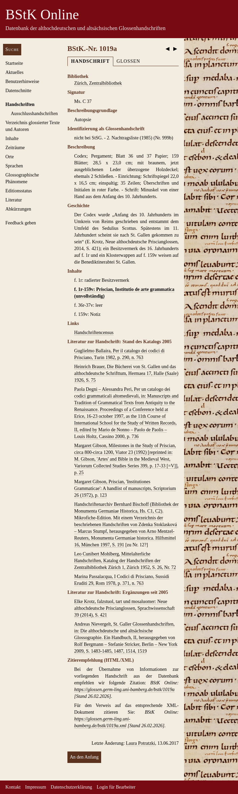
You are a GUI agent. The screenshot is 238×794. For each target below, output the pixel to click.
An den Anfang (84, 757)
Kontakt (13, 787)
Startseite (14, 63)
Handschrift (90, 61)
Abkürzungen (18, 209)
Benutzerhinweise (22, 81)
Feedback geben (20, 222)
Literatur (13, 199)
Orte (9, 156)
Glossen (128, 61)
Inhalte (12, 138)
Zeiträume (15, 147)
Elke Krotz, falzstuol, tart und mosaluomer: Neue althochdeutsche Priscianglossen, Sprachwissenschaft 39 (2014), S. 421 (124, 608)
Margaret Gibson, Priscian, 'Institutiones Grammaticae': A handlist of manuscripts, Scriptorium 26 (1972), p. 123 (125, 488)
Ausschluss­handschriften (34, 113)
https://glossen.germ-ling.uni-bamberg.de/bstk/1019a (124, 689)
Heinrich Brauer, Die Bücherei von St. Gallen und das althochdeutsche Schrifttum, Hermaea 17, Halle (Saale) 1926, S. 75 (126, 373)
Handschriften (19, 104)
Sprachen (14, 165)
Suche (12, 49)
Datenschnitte (18, 90)
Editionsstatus (18, 190)
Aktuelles (14, 72)
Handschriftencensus (94, 332)
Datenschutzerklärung (71, 787)
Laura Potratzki (140, 743)
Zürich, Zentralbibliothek (98, 83)
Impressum (35, 787)
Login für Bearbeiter (116, 787)
